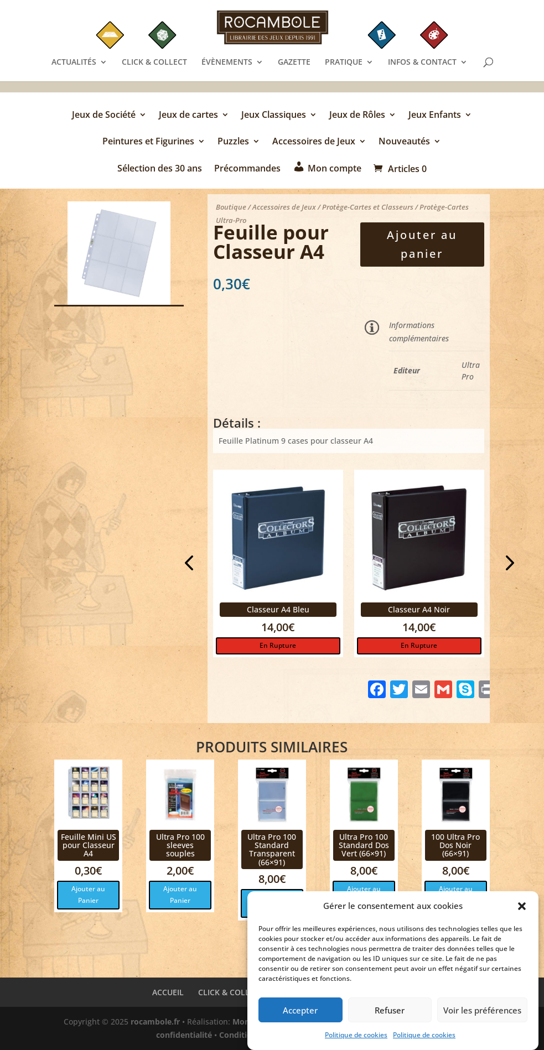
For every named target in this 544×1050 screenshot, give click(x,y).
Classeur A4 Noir (419, 609)
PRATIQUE (343, 62)
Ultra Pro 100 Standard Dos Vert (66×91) (364, 845)
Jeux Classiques (273, 116)
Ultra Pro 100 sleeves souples (180, 845)
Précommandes (247, 169)
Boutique (231, 207)
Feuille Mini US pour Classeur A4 (88, 845)
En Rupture (278, 645)
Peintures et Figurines (148, 142)
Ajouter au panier (422, 244)
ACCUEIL (168, 992)
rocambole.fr (155, 1021)
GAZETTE (294, 62)
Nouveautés (404, 142)
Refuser (390, 1012)
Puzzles (233, 142)
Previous (190, 564)
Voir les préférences (482, 1012)
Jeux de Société (104, 116)
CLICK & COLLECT (154, 62)
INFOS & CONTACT (422, 62)
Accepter (300, 1012)
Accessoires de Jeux (313, 142)
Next (506, 564)
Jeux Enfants (434, 116)
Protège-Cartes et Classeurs (367, 207)
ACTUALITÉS (73, 62)
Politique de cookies (356, 1038)
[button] (521, 909)
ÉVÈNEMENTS (226, 62)
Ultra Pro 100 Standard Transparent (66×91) (271, 849)
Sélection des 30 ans (159, 169)
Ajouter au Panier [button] (88, 894)
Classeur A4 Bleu (278, 609)
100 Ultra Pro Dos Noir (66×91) (455, 845)
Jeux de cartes (188, 116)
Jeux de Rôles (357, 116)
